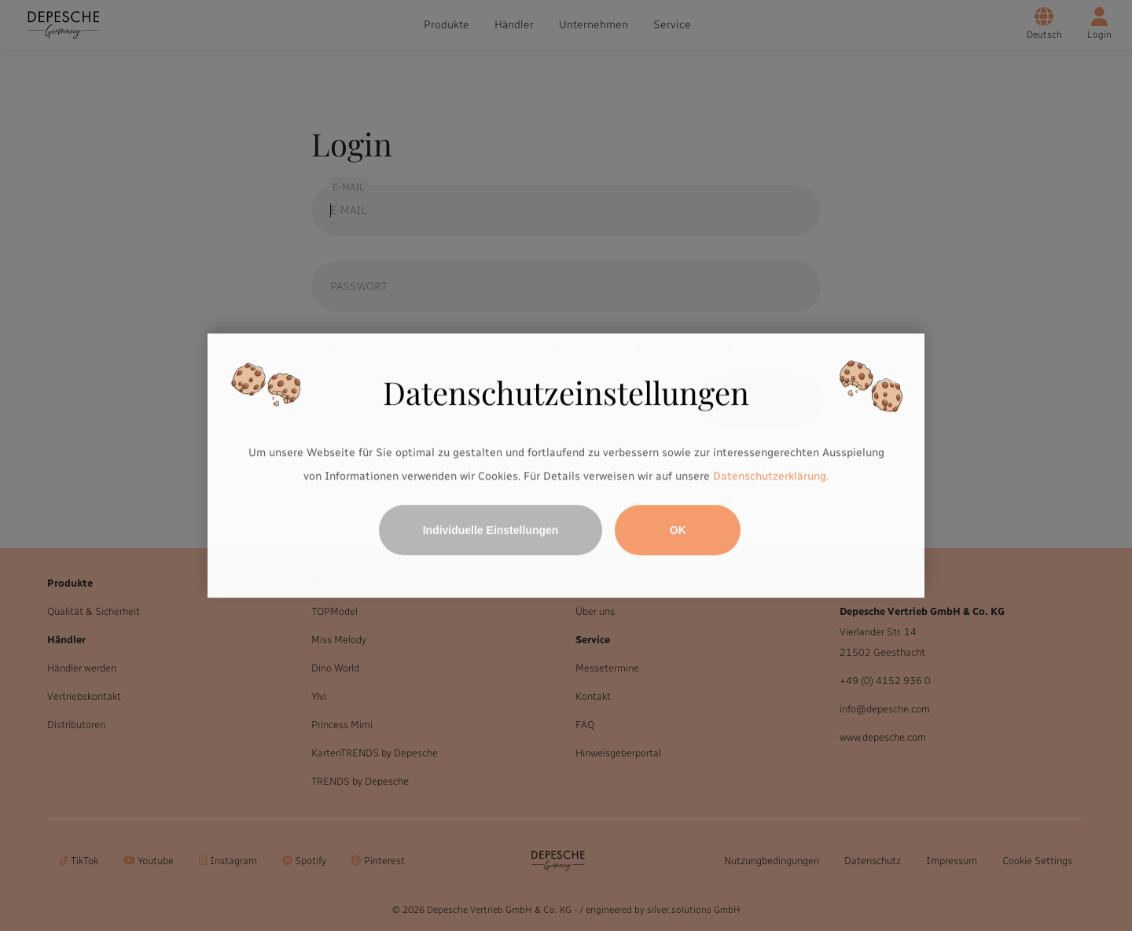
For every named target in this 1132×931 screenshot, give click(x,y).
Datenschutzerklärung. (771, 476)
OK (678, 530)
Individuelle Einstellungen (491, 530)
